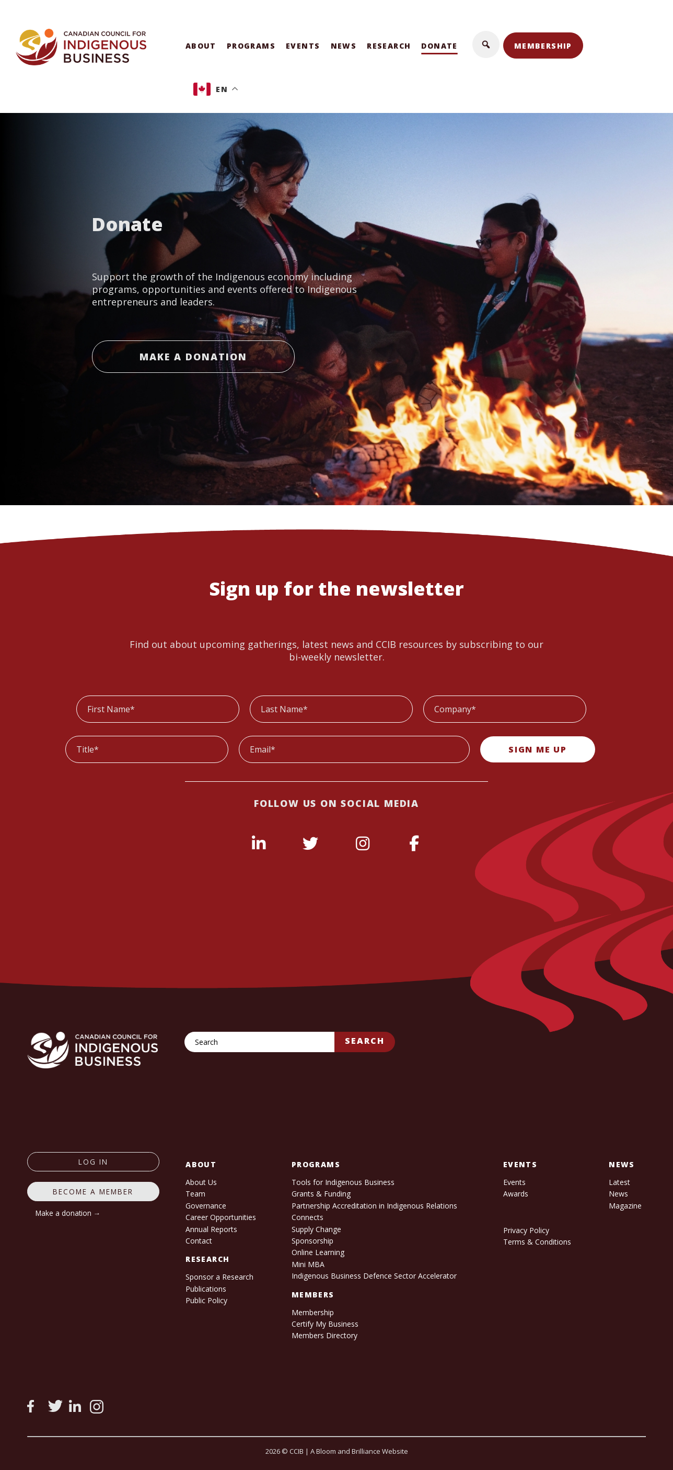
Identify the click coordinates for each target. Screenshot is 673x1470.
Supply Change (316, 1229)
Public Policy (206, 1300)
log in (93, 1162)
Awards (515, 1194)
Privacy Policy (526, 1230)
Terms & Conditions (537, 1242)
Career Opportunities (220, 1217)
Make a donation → (68, 1213)
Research (389, 46)
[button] (486, 44)
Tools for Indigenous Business (343, 1182)
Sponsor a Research (219, 1277)
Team (195, 1194)
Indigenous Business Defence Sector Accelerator (374, 1276)
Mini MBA (308, 1264)
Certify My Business (325, 1324)
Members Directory (324, 1335)
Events (303, 46)
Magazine (625, 1206)
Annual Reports (211, 1229)
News (344, 46)
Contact (198, 1241)
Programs (251, 46)
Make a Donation (193, 356)
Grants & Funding (321, 1194)
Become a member (93, 1191)
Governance (205, 1206)
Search (365, 1040)
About (200, 46)
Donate (439, 46)
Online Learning (318, 1252)
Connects (307, 1217)
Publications (205, 1289)
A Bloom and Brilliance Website (359, 1451)
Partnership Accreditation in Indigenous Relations (374, 1206)
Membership (543, 46)
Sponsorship (312, 1241)
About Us (201, 1182)
